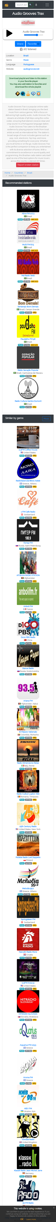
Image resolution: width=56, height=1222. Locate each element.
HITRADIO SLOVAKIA (28, 1014)
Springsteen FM (28, 919)
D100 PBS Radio (28, 637)
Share (20, 43)
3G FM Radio (28, 1203)
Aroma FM (28, 1077)
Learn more (31, 1219)
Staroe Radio (28, 668)
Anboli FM (28, 606)
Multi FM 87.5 (28, 245)
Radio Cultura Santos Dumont (28, 401)
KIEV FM (28, 1108)
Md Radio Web (28, 275)
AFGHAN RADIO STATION (28, 575)
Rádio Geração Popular (28, 370)
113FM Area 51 (28, 983)
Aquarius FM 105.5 (28, 1045)
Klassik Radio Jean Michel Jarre (28, 1170)
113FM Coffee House (28, 450)
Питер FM (28, 543)
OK (21, 1219)
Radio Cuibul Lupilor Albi (28, 794)
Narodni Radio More (28, 952)
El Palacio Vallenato (28, 732)
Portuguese (28, 64)
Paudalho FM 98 (28, 339)
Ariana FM (28, 701)
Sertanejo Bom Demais (28, 307)
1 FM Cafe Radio (28, 512)
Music (26, 60)
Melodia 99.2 (28, 888)
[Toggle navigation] (47, 5)
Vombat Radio (28, 1139)
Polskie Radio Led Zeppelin (28, 857)
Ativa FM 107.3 (28, 213)
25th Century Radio (28, 826)
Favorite (33, 43)
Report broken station (28, 165)
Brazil (26, 56)
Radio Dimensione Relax (28, 763)
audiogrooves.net (31, 69)
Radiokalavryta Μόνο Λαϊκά (28, 481)
